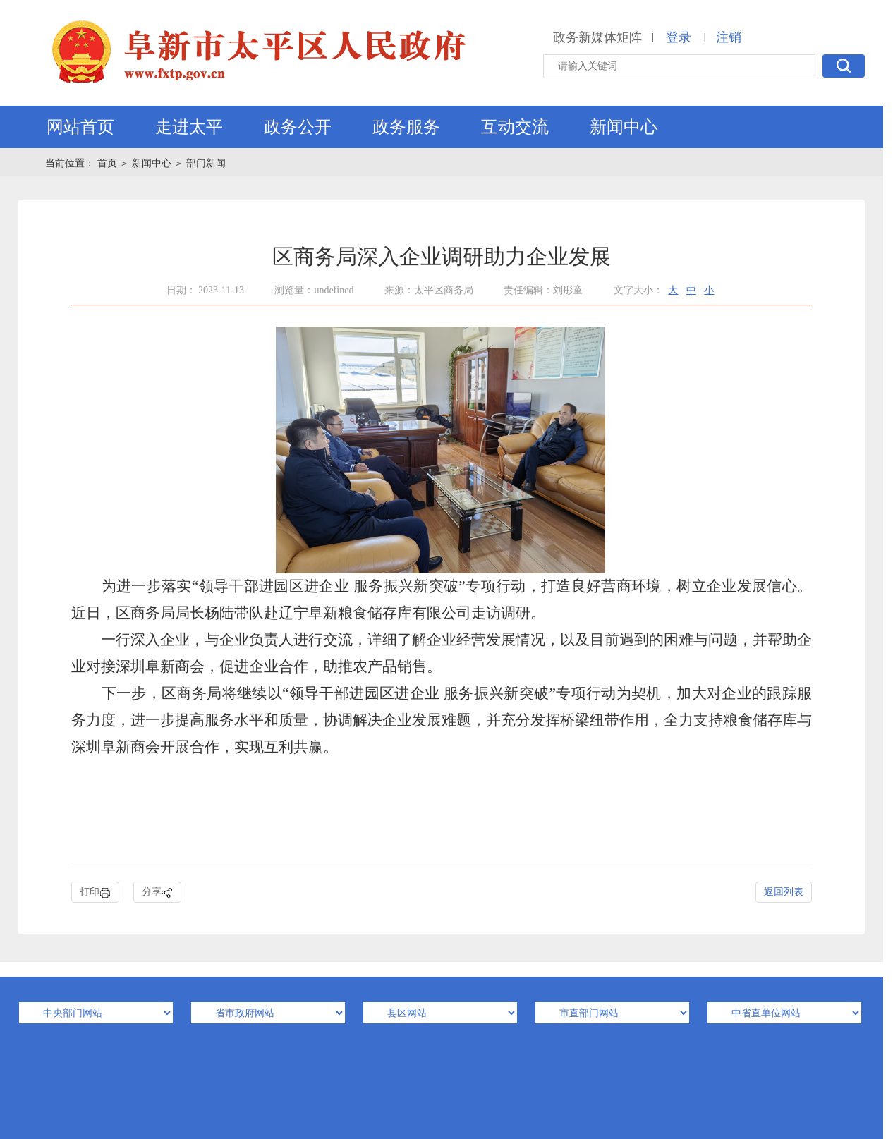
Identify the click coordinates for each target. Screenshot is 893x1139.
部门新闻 (206, 163)
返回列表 (783, 892)
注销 (728, 37)
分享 (157, 893)
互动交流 (515, 127)
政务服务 (406, 127)
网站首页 (80, 127)
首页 (108, 163)
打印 (95, 893)
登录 (678, 37)
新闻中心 (623, 127)
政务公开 (298, 127)
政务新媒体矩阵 (597, 37)
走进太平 (189, 127)
